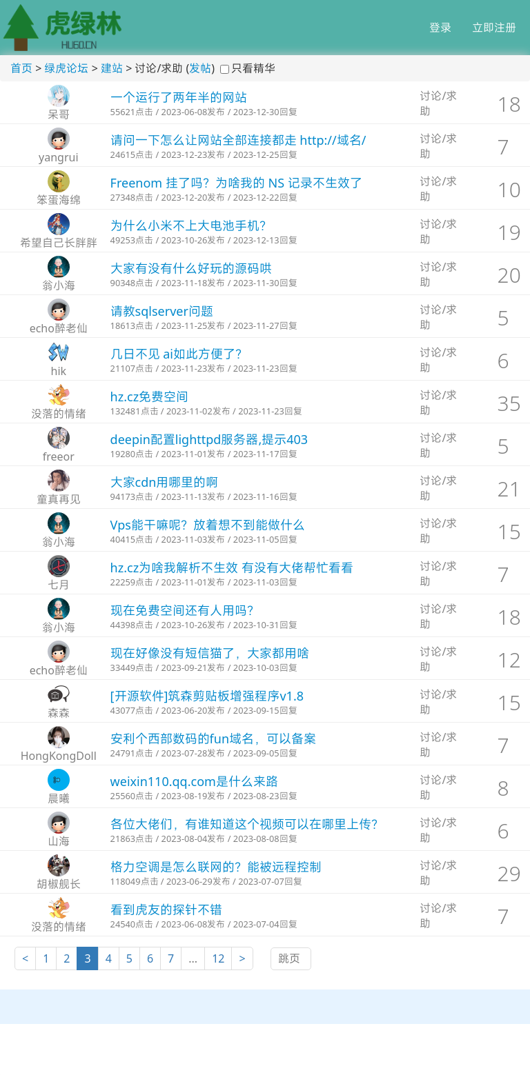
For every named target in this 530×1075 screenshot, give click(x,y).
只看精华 (253, 68)
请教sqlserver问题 (161, 311)
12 (509, 659)
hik (59, 371)
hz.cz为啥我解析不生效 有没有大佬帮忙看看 (231, 567)
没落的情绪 (58, 413)
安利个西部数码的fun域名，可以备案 (213, 738)
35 (509, 403)
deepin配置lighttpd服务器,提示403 (209, 439)
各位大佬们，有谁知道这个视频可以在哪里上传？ (247, 824)
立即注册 (494, 27)
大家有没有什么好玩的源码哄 (191, 268)
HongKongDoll (59, 755)
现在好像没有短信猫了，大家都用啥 (209, 653)
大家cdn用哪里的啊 (164, 482)
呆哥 (59, 114)
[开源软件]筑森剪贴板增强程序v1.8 (207, 695)
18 (509, 104)
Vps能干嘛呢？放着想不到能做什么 (207, 524)
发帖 (200, 68)
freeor (59, 456)
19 (509, 232)
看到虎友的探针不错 (166, 909)
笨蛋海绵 (59, 200)
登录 (440, 27)
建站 (112, 68)
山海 (59, 841)
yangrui (59, 157)
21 (509, 488)
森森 (59, 713)
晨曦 (59, 798)
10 (509, 189)
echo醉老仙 (59, 328)
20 (509, 275)
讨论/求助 (438, 103)
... (192, 958)
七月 (59, 584)
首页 (21, 68)
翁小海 (58, 285)
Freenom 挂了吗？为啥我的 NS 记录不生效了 (236, 182)
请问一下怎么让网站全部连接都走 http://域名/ (238, 140)
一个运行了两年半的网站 (178, 97)
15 (509, 531)
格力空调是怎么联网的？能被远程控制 (216, 866)
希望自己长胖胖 (58, 242)
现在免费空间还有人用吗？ (184, 610)
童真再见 (59, 499)
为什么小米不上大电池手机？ (191, 225)
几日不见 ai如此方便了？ (179, 353)
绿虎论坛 (66, 68)
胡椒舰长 (59, 884)
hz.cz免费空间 (149, 396)
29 (509, 873)
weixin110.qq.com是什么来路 (194, 781)
